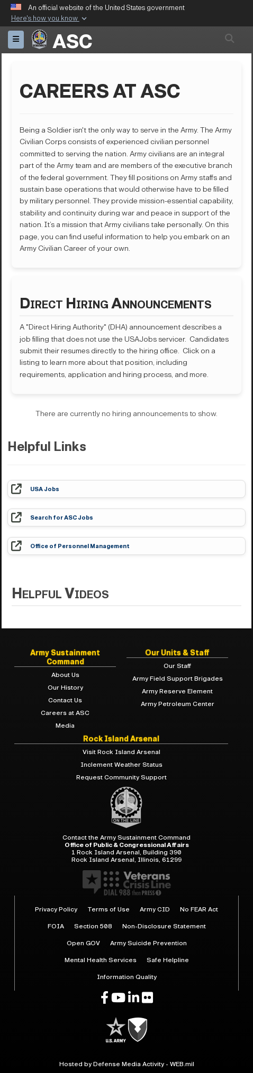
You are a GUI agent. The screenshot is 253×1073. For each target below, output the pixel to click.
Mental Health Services (101, 960)
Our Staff (177, 666)
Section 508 (93, 926)
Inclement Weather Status (121, 764)
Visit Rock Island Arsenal (121, 752)
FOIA (56, 926)
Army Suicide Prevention (148, 943)
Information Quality (127, 977)
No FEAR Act (199, 909)
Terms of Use (108, 909)
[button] (49, 19)
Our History (65, 687)
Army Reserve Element (177, 691)
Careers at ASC (65, 713)
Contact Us (65, 700)
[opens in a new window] (105, 998)
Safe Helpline (168, 960)
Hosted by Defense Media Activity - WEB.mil (126, 1064)
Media (65, 725)
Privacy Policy (56, 909)
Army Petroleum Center (177, 704)
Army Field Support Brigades (177, 678)
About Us (65, 675)
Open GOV (83, 943)
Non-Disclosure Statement (164, 926)
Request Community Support (121, 777)
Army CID (155, 909)
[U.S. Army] (117, 1029)
